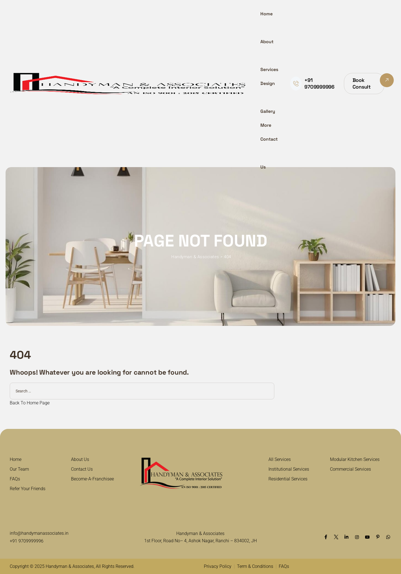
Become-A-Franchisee (92, 479)
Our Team (19, 469)
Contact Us (269, 153)
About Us (80, 459)
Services (269, 69)
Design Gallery (267, 97)
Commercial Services (350, 469)
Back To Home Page (30, 403)
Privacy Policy (217, 566)
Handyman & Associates (70, 566)
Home (266, 14)
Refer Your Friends (27, 488)
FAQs (15, 479)
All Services (279, 459)
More (265, 125)
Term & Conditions (255, 566)
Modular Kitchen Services (355, 459)
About (266, 42)
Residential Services (287, 479)
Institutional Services (288, 469)
